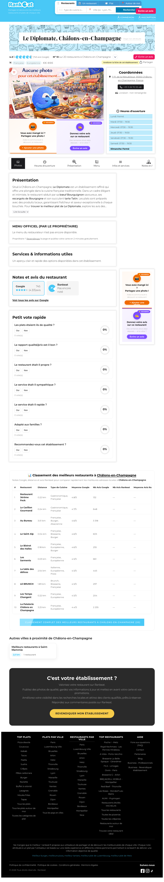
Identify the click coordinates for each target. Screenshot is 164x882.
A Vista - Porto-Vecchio (111, 754)
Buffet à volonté (24, 786)
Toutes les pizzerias (111, 814)
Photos (18, 163)
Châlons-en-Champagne (36, 187)
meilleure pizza (55, 855)
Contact (140, 749)
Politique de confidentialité (22, 865)
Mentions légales (89, 865)
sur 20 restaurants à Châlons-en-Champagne (82, 57)
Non (26, 330)
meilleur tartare (72, 855)
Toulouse (52, 782)
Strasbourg (52, 768)
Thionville (53, 764)
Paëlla (24, 760)
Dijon (52, 799)
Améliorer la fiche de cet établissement (120, 62)
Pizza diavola (23, 742)
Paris (52, 742)
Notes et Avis (149, 163)
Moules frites (24, 795)
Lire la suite (19, 211)
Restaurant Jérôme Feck (26, 497)
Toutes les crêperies (111, 819)
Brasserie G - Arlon (111, 774)
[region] (82, 549)
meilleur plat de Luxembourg (95, 855)
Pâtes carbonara (24, 773)
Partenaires (140, 754)
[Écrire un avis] (146, 11)
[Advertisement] (136, 219)
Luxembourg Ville (53, 746)
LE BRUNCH (27, 584)
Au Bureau (26, 520)
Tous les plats (23, 804)
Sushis (24, 764)
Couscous (24, 746)
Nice (82, 815)
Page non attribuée (132, 39)
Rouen (53, 795)
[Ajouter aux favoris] (14, 72)
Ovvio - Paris (111, 770)
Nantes (53, 786)
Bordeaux (53, 804)
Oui (17, 330)
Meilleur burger (39, 855)
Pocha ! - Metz (111, 742)
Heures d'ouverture (44, 163)
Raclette (24, 782)
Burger (23, 777)
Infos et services (120, 163)
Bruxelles (52, 751)
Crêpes (23, 768)
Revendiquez (33, 238)
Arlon (53, 755)
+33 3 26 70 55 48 (131, 87)
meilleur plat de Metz (121, 855)
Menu (97, 163)
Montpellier (53, 808)
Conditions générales (69, 865)
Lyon (52, 773)
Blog (140, 758)
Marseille (52, 777)
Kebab (24, 751)
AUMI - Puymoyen (111, 798)
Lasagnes (24, 790)
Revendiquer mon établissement (82, 713)
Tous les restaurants (111, 810)
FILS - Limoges (111, 766)
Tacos (24, 755)
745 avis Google (41, 57)
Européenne (33, 63)
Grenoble (53, 790)
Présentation (74, 163)
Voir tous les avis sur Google (30, 300)
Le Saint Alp (27, 534)
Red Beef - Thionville (111, 786)
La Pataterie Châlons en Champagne (27, 607)
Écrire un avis (144, 57)
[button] (32, 136)
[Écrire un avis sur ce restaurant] (80, 136)
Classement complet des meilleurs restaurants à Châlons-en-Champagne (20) (83, 622)
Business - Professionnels (140, 763)
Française (19, 63)
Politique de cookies (47, 865)
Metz (52, 760)
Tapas (24, 799)
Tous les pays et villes (53, 812)
